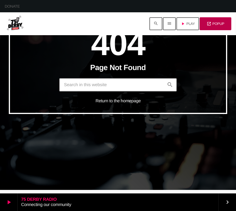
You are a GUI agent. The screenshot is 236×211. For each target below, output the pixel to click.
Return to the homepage (118, 100)
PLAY (188, 23)
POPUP (215, 23)
